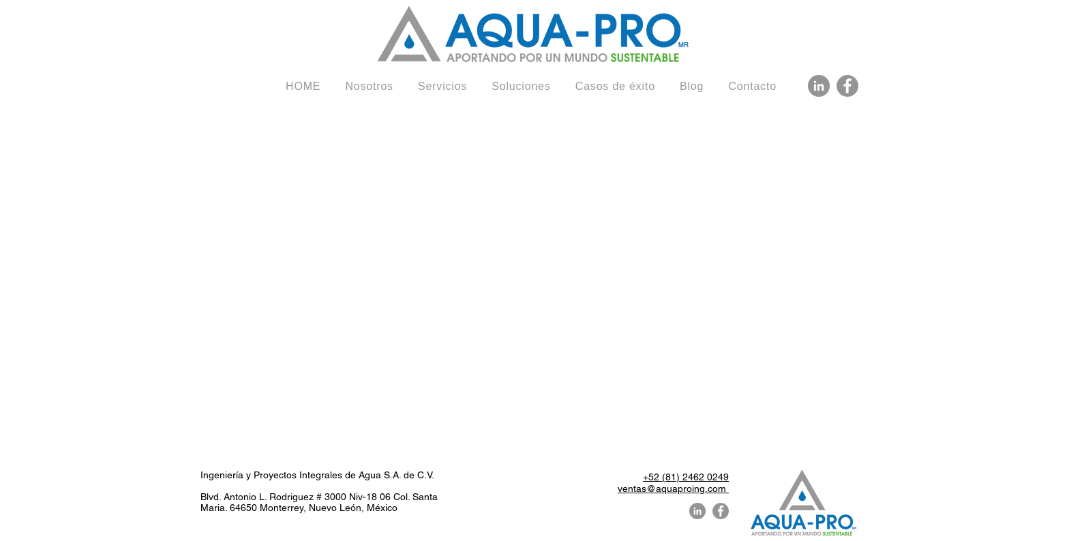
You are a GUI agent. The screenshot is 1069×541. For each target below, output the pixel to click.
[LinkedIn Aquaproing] (819, 86)
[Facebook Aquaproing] (847, 86)
